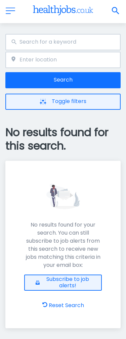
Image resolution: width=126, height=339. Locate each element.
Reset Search (63, 305)
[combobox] (63, 42)
